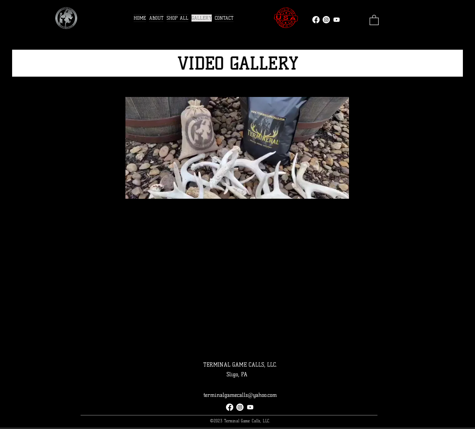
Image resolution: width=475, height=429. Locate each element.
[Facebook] (316, 19)
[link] (374, 19)
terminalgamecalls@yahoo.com (240, 395)
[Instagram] (326, 19)
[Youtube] (336, 19)
